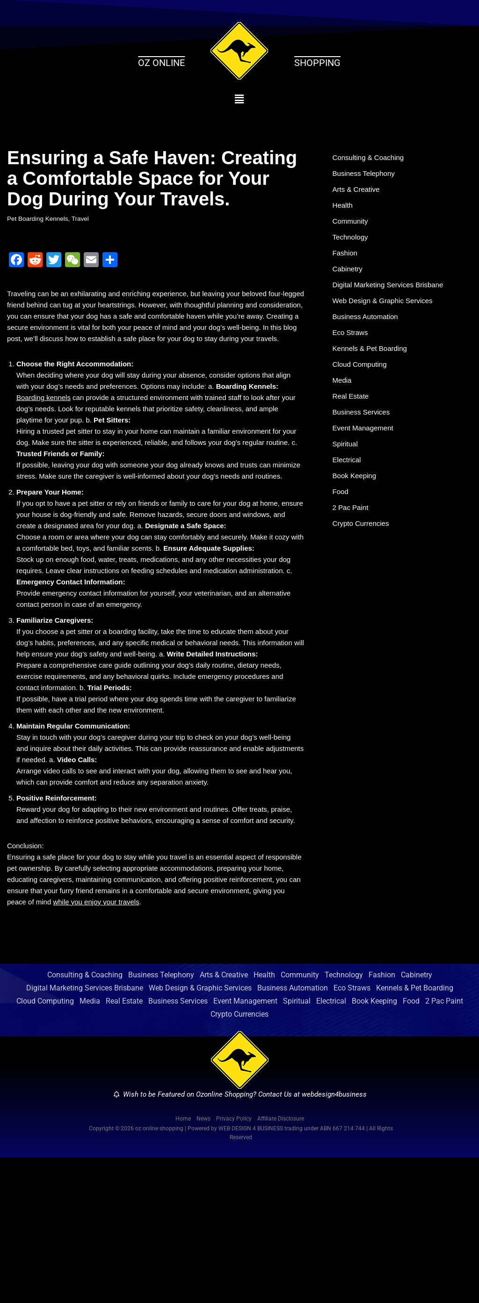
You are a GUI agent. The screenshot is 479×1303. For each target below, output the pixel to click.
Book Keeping (356, 506)
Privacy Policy (234, 1262)
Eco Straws (351, 350)
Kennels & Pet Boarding (372, 367)
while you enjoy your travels (183, 1044)
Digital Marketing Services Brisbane (392, 298)
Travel (85, 219)
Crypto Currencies (363, 559)
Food (341, 524)
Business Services (363, 437)
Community (351, 228)
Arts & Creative (358, 193)
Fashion (346, 263)
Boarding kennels (45, 439)
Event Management (365, 455)
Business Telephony (366, 176)
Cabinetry (348, 280)
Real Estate (352, 419)
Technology (351, 245)
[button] (240, 99)
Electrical (348, 489)
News (203, 1262)
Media (343, 402)
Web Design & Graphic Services (386, 315)
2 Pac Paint (352, 542)
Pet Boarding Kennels (39, 219)
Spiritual (346, 472)
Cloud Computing (362, 385)
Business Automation (367, 332)
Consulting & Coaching (371, 158)
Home (183, 1262)
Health (343, 211)
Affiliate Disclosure (280, 1262)
